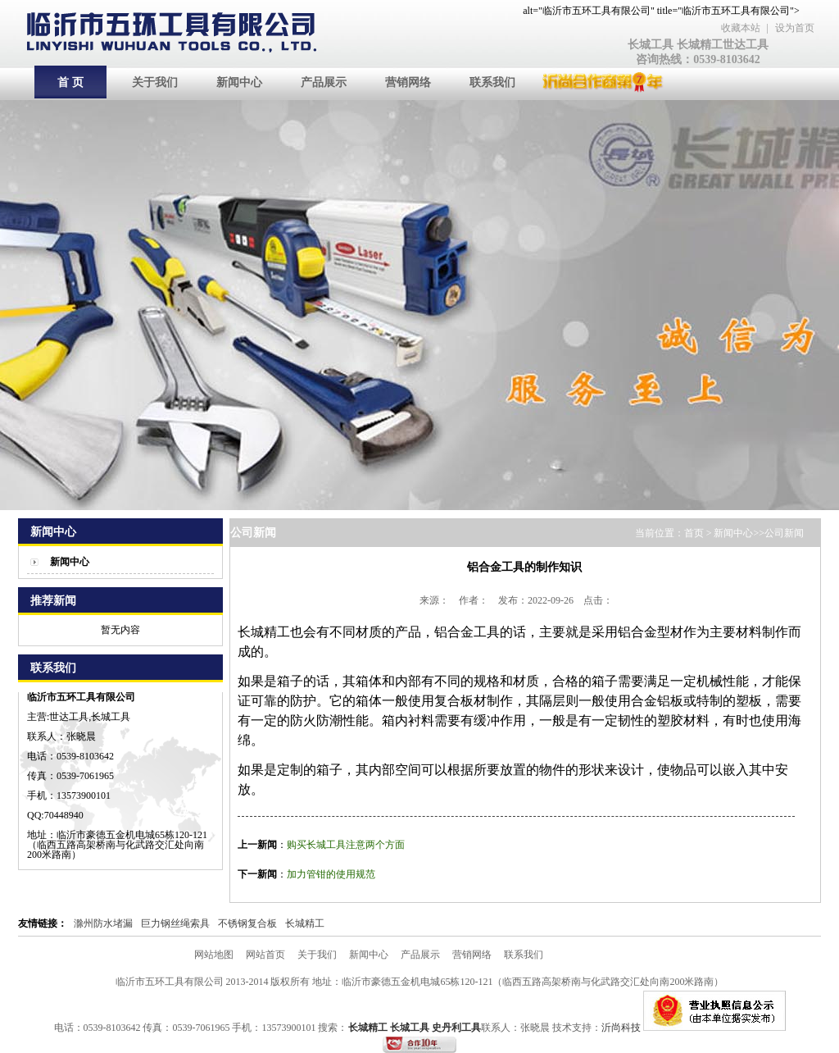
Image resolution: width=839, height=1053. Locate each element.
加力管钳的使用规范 (331, 874)
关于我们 (317, 954)
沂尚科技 (622, 1027)
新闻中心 (69, 562)
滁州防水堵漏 (103, 923)
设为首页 (794, 28)
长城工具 (650, 45)
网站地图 (214, 954)
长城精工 (700, 45)
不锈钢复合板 (247, 923)
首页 (694, 533)
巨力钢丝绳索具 (175, 923)
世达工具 (746, 45)
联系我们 (523, 954)
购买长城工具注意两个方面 (346, 844)
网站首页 (265, 954)
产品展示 (420, 954)
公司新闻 (784, 533)
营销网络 (472, 954)
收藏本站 (740, 28)
